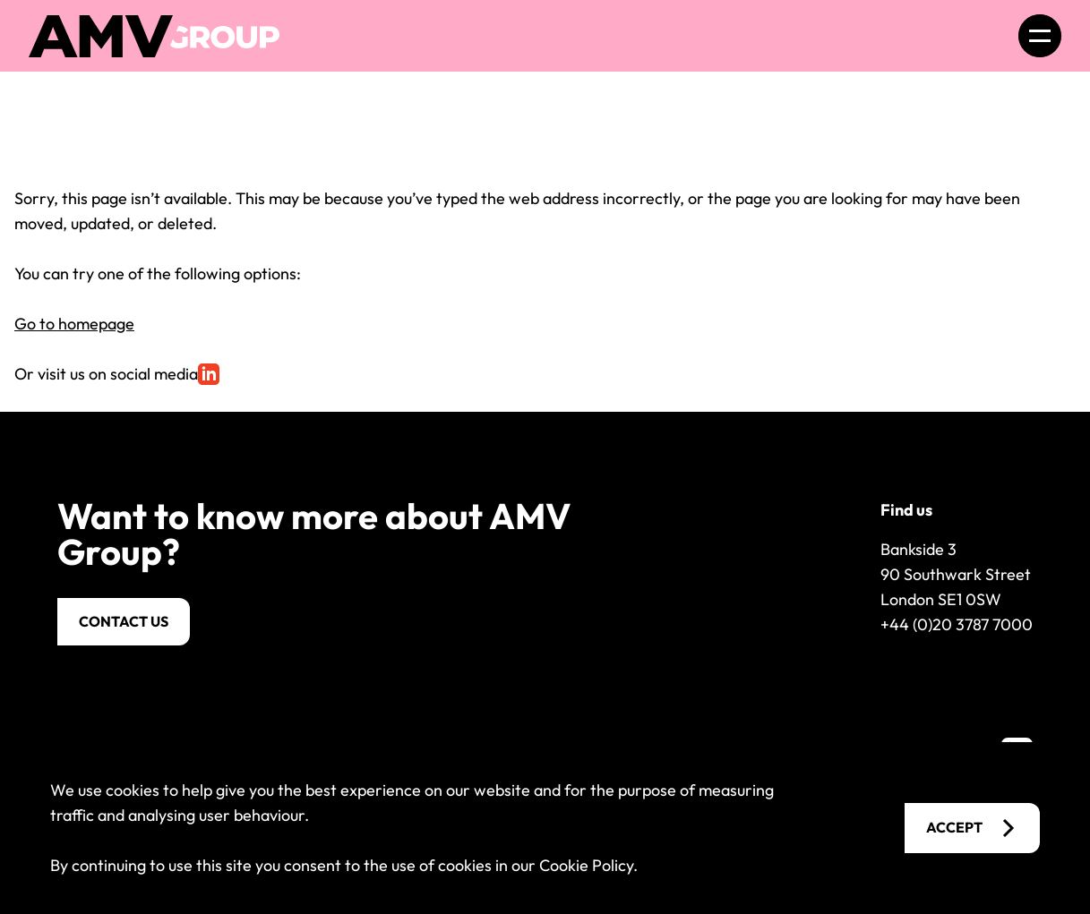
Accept (972, 828)
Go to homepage (74, 323)
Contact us (123, 621)
